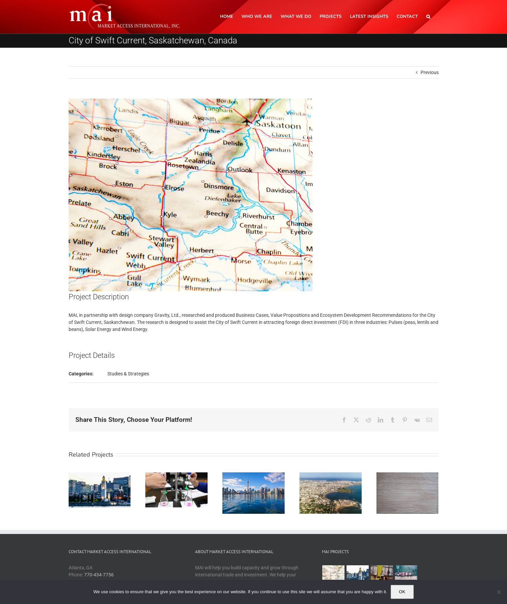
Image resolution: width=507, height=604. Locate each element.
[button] (428, 16)
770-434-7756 (99, 574)
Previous (430, 72)
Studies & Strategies (128, 373)
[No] (498, 592)
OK (402, 591)
